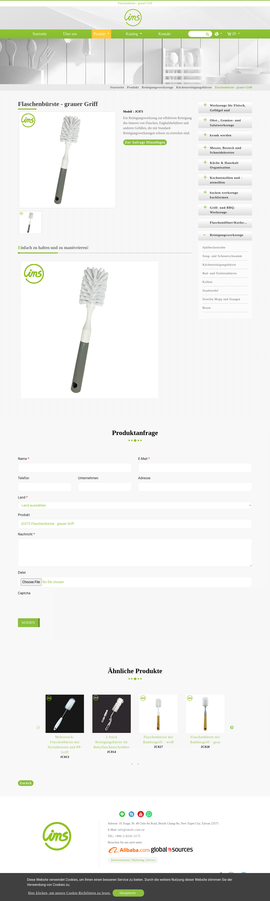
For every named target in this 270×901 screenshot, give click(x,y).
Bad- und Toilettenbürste (219, 273)
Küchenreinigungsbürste (194, 87)
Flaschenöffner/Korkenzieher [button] (231, 222)
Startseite (40, 33)
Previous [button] (38, 728)
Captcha (24, 593)
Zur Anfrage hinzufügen (145, 142)
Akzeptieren (127, 893)
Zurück (26, 783)
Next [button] (232, 728)
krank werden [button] (220, 135)
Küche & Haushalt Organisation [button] (224, 165)
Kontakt (164, 34)
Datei (22, 573)
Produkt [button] (100, 34)
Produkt (133, 87)
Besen (206, 307)
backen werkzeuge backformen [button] (224, 195)
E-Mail (144, 459)
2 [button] (138, 764)
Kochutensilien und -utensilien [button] (226, 180)
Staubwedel (210, 290)
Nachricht (26, 534)
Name (23, 459)
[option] (67, 159)
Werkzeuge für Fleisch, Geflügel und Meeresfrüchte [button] (228, 108)
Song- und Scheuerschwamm (222, 256)
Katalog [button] (132, 34)
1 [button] (132, 764)
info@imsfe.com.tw (131, 829)
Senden (28, 622)
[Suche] (200, 34)
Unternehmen (88, 478)
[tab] (225, 106)
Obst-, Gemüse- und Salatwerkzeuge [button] (225, 123)
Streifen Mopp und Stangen (221, 299)
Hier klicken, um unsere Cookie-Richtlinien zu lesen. (69, 893)
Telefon (23, 478)
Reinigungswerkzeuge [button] (226, 235)
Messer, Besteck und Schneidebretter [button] (225, 150)
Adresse (144, 478)
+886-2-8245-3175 (127, 836)
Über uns (70, 34)
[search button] (207, 36)
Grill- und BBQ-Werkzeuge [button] (222, 210)
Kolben (207, 282)
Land (23, 497)
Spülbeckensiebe (213, 247)
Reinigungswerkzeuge (157, 87)
